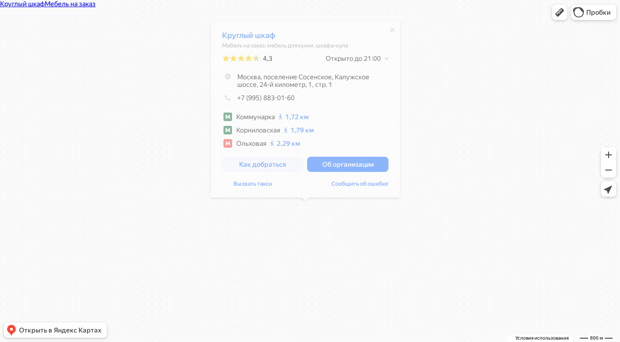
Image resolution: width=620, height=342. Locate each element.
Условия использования (542, 338)
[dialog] (305, 112)
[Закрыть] (392, 32)
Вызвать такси (252, 186)
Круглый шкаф (248, 37)
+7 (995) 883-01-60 (258, 100)
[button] (559, 12)
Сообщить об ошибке (359, 186)
